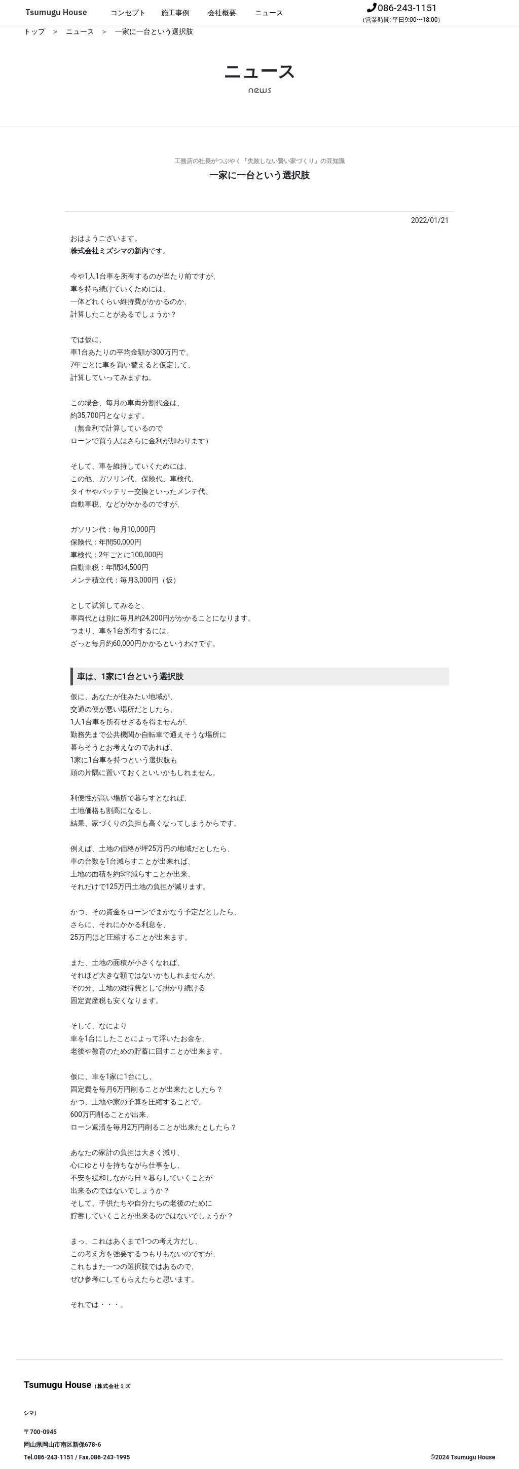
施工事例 (175, 13)
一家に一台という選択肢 (154, 31)
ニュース (269, 13)
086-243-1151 (401, 12)
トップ (35, 31)
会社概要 (222, 13)
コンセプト (128, 13)
